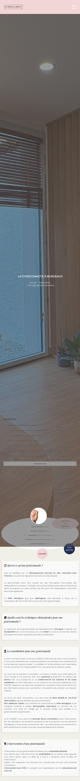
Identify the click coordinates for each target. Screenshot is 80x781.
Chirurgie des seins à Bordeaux (41, 285)
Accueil (33, 283)
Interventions (44, 283)
